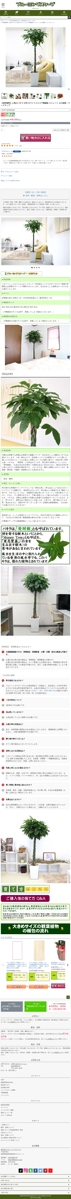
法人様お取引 (64, 13)
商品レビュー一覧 (6, 1112)
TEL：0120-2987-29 (47, 691)
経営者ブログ (5, 1085)
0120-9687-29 (15, 1066)
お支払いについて (6, 1132)
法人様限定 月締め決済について (11, 1137)
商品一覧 (6, 13)
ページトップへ (68, 997)
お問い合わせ (5, 1064)
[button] (3, 965)
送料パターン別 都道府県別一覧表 (12, 1130)
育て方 (16, 13)
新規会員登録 (5, 1105)
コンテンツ (35, 1076)
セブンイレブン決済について (10, 1140)
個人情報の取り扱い (7, 1188)
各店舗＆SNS (5, 1087)
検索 (69, 17)
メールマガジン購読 (7, 1110)
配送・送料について (7, 1127)
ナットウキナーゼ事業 (8, 1090)
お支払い (35, 1016)
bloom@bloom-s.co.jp (15, 1160)
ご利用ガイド (13, 1022)
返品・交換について (7, 1135)
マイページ (40, 13)
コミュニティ (5, 1095)
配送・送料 (35, 1027)
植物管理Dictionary (7, 1082)
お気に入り (28, 13)
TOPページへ (4, 20)
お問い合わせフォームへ (19, 1064)
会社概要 (35, 1146)
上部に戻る (4, 1192)
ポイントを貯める (6, 1115)
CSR (2, 1080)
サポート (35, 1121)
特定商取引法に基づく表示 (9, 1184)
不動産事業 (4, 1092)
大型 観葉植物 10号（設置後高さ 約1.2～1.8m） (22, 20)
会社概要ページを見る (8, 1176)
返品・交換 (35, 1044)
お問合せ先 (35, 1060)
